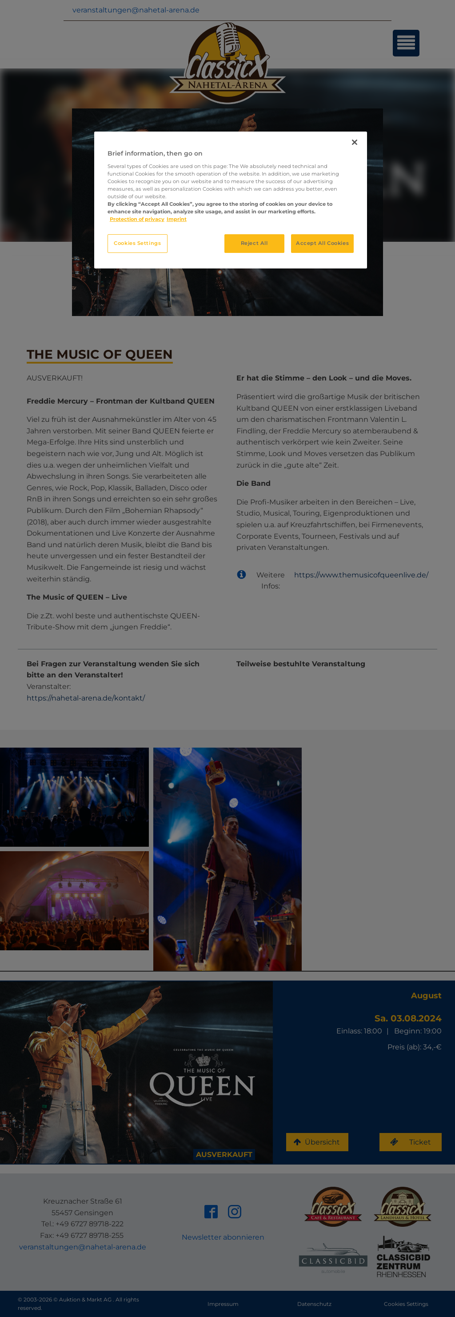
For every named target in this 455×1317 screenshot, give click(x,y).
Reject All (254, 243)
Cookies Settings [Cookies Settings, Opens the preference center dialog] (137, 243)
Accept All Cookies (322, 243)
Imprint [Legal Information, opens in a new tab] (177, 219)
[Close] (354, 142)
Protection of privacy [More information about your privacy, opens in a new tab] (137, 219)
